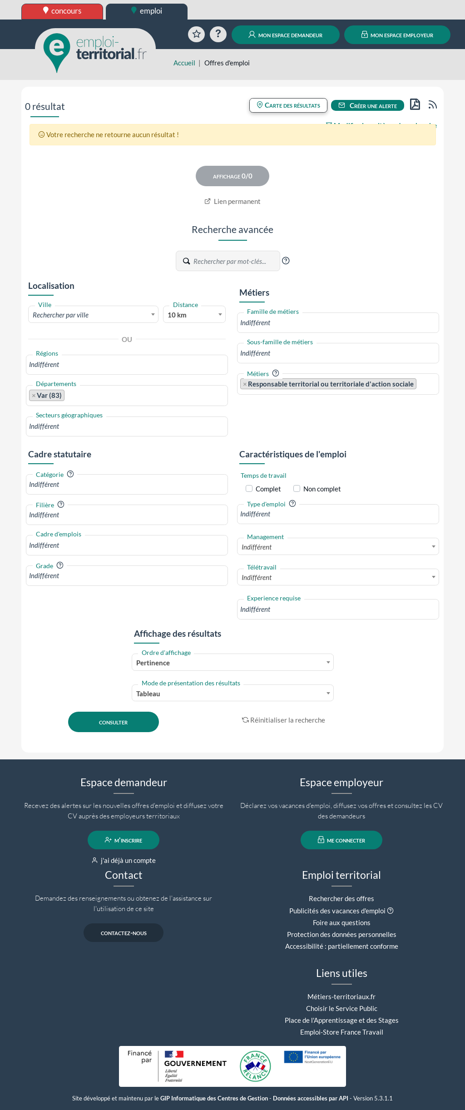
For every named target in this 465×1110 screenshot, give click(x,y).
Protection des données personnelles (341, 934)
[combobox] (93, 314)
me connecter (342, 840)
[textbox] (93, 314)
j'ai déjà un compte (123, 860)
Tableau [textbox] (148, 693)
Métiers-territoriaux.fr (341, 996)
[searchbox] (127, 364)
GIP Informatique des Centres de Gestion (214, 1098)
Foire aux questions (342, 922)
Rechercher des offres (341, 898)
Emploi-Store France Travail (341, 1032)
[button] (286, 261)
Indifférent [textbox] (257, 547)
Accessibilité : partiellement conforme (341, 946)
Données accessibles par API (310, 1098)
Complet (268, 489)
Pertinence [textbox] (153, 663)
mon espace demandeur (285, 34)
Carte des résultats (288, 105)
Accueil (184, 63)
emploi (146, 10)
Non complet (322, 489)
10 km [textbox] (177, 315)
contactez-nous (124, 932)
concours (62, 10)
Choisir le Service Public (341, 1008)
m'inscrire (124, 840)
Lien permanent (232, 201)
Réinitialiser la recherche (284, 720)
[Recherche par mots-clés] (236, 261)
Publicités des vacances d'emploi (337, 911)
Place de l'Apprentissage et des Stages (342, 1020)
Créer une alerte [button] (367, 105)
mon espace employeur (397, 34)
